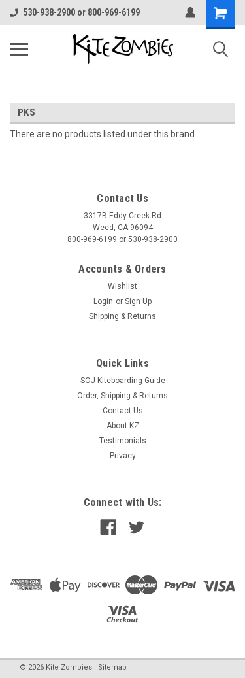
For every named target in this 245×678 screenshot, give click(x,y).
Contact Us (123, 410)
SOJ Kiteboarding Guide (122, 380)
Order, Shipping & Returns (122, 395)
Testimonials (122, 440)
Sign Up (138, 301)
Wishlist (122, 286)
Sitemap (112, 667)
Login (103, 301)
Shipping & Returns (122, 316)
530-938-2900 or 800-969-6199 (75, 12)
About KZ (122, 425)
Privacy (123, 455)
